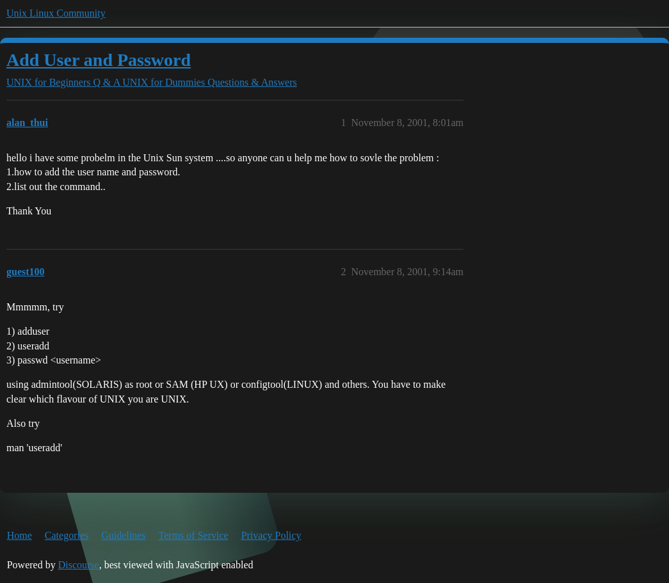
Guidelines (123, 535)
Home (19, 535)
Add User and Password (98, 60)
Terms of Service (194, 535)
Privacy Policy (271, 535)
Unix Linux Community (56, 13)
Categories (66, 535)
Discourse (78, 564)
